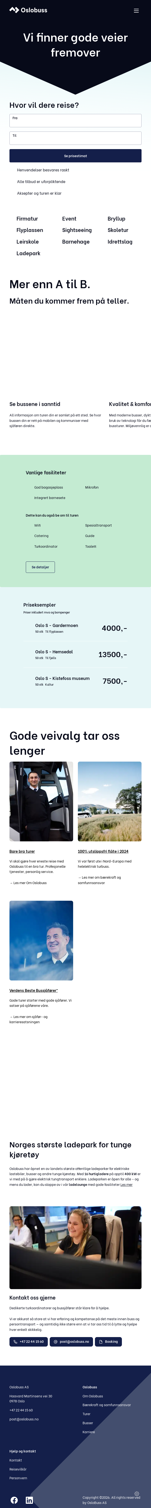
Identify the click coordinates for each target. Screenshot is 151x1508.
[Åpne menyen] (136, 10)
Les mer (126, 1184)
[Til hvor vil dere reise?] (75, 138)
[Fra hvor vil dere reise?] (75, 120)
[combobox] (75, 120)
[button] (75, 155)
